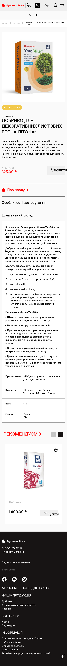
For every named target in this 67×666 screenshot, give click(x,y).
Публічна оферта (12, 642)
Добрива (16, 23)
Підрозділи (8, 625)
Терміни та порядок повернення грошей (26, 653)
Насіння (6, 609)
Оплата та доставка (13, 646)
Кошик (62, 5)
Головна (5, 23)
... (10, 498)
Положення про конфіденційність (22, 638)
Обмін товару (10, 649)
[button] (53, 434)
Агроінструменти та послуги (19, 605)
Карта (5, 622)
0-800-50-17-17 (12, 548)
